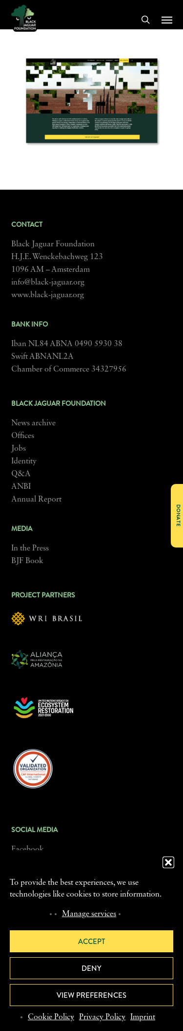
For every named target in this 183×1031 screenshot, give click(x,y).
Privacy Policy (102, 1017)
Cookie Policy (51, 1017)
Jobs (18, 449)
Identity (24, 461)
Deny (91, 968)
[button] (168, 862)
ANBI (21, 487)
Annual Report (36, 500)
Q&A (21, 474)
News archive (33, 423)
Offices (22, 436)
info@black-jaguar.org (47, 282)
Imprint (142, 1017)
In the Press (30, 548)
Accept (91, 941)
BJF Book (27, 561)
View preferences (91, 995)
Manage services (89, 914)
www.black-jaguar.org (47, 295)
